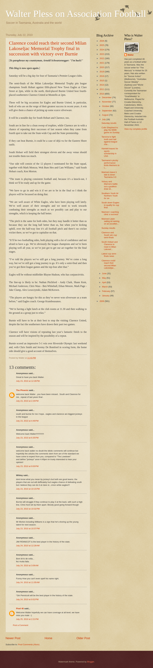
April (104, 282)
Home (48, 638)
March (105, 286)
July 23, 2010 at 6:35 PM (27, 438)
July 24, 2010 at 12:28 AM (28, 545)
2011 (102, 89)
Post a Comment (20, 625)
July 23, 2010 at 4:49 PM (27, 421)
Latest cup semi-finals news (109, 255)
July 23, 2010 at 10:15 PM (28, 489)
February (106, 291)
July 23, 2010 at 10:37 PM (28, 528)
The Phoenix (22, 390)
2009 (102, 301)
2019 (102, 71)
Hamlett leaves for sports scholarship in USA (110, 152)
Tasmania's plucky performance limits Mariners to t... (110, 164)
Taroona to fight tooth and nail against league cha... (109, 140)
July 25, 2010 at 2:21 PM (27, 619)
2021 (102, 63)
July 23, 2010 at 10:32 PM (28, 509)
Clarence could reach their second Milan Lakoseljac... (109, 264)
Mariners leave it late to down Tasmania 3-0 (109, 174)
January (106, 295)
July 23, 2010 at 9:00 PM (27, 466)
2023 (102, 54)
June (104, 273)
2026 (102, 41)
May (104, 278)
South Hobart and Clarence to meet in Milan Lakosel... (110, 245)
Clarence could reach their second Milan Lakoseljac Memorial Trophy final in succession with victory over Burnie (47, 48)
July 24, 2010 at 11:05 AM (28, 582)
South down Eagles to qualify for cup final (110, 205)
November (107, 102)
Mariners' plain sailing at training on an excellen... (110, 221)
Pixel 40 (20, 608)
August (105, 115)
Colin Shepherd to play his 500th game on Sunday (110, 130)
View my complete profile (135, 129)
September (107, 110)
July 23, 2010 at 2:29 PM (27, 401)
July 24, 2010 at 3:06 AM (27, 565)
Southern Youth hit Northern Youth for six (110, 195)
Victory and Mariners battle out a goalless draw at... (109, 185)
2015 (102, 80)
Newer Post (13, 638)
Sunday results (108, 228)
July (104, 119)
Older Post (83, 638)
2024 (102, 49)
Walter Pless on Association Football (76, 13)
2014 (102, 85)
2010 (102, 94)
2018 (102, 76)
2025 (102, 45)
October (106, 106)
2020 (102, 67)
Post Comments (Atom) (29, 644)
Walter (130, 55)
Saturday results (109, 123)
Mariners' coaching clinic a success (110, 213)
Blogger (90, 662)
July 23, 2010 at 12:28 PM (28, 381)
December (107, 97)
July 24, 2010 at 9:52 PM (27, 599)
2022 (102, 58)
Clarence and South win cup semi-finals (109, 235)
